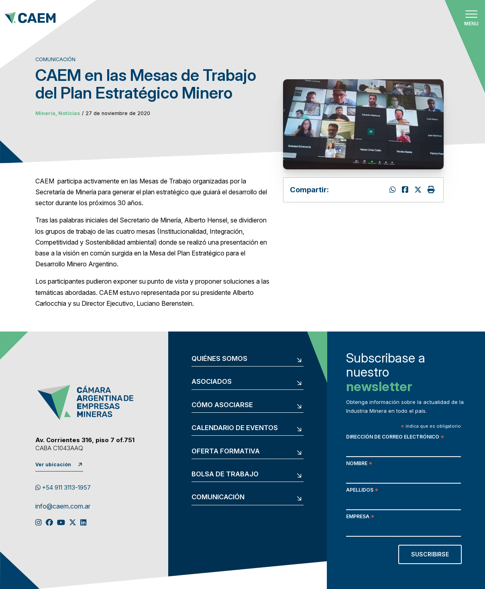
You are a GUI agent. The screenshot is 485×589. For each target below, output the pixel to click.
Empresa (360, 517)
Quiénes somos (219, 358)
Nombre (359, 464)
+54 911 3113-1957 (63, 487)
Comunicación (218, 497)
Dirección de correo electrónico (395, 437)
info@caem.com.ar (62, 506)
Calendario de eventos (235, 428)
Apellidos (362, 490)
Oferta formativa (226, 451)
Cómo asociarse (222, 405)
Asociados (212, 381)
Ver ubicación (53, 464)
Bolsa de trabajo (225, 474)
